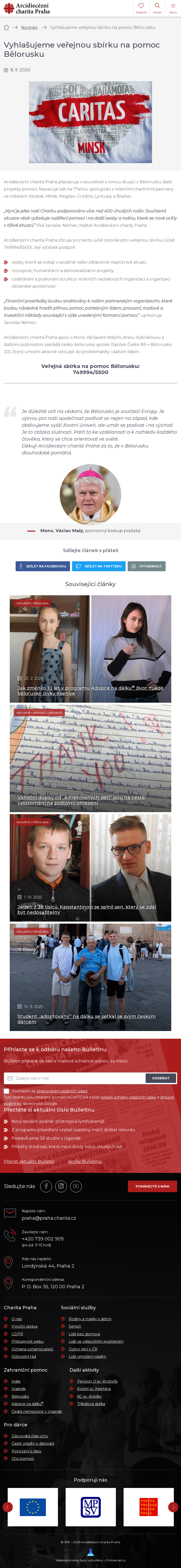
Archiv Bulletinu (85, 1161)
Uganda (19, 1388)
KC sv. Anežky (89, 1396)
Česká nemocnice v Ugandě (37, 1411)
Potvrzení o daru (26, 1451)
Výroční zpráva (24, 1326)
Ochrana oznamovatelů (32, 1349)
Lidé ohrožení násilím (87, 1356)
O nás (17, 1319)
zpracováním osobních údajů (62, 1091)
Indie (16, 1381)
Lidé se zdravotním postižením (96, 1341)
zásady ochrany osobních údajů (128, 1097)
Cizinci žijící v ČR (83, 1349)
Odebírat (161, 1078)
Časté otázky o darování (33, 1443)
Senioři (75, 1326)
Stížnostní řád (24, 1356)
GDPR (17, 1334)
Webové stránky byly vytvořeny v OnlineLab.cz (91, 1555)
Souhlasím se (45, 1091)
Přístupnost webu (28, 1341)
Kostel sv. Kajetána (94, 1388)
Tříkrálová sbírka (91, 1404)
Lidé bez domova (84, 1334)
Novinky (29, 27)
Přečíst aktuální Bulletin (29, 1161)
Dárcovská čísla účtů (30, 1436)
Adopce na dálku (27, 1404)
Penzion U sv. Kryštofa (97, 1381)
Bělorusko (20, 1396)
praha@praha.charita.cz (49, 1218)
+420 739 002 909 (43, 1239)
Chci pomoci (23, 1458)
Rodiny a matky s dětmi (90, 1319)
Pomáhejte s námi (152, 1186)
